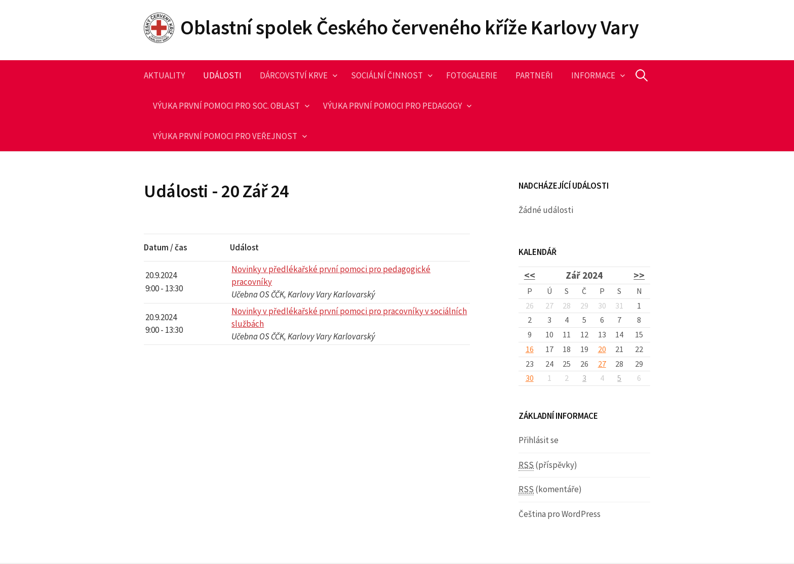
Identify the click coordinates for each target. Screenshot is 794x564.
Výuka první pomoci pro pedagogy (392, 105)
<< (529, 275)
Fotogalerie (471, 75)
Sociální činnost (387, 75)
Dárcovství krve (294, 75)
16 (530, 349)
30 (530, 378)
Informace (593, 75)
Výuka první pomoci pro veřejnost (225, 136)
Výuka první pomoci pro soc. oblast (226, 105)
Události (222, 75)
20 (602, 349)
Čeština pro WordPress (560, 513)
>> (639, 275)
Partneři (534, 75)
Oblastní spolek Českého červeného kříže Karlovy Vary (409, 27)
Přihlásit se (539, 440)
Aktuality (164, 75)
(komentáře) (550, 489)
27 (602, 364)
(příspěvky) (548, 465)
